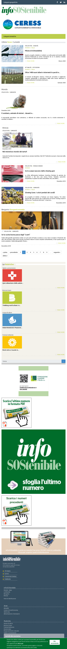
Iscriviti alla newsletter (13, 636)
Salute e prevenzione (9, 268)
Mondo (27, 47)
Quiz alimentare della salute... (12, 283)
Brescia (5, 128)
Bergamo (5, 210)
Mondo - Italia (8, 590)
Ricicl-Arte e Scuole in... (10, 350)
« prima (5, 252)
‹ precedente (14, 252)
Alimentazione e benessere (12, 613)
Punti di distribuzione (10, 598)
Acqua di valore (7, 312)
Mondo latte (7, 629)
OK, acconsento (55, 642)
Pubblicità (8, 579)
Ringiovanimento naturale (11, 631)
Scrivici (7, 573)
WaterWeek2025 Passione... (12, 327)
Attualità (28, 67)
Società (35, 45)
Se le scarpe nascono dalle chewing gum (40, 171)
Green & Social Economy (11, 610)
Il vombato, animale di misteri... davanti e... (17, 113)
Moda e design (38, 166)
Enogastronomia (17, 210)
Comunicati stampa (10, 576)
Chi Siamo (8, 571)
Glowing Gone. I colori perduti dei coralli (40, 192)
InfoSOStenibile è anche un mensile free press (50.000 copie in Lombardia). (33, 550)
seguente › (57, 252)
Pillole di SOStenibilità (33, 51)
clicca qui (20, 643)
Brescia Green (6, 290)
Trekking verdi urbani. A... (11, 305)
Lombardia (7, 592)
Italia (33, 47)
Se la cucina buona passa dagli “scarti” (15, 235)
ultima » (5, 256)
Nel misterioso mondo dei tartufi (14, 152)
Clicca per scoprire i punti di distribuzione (33, 552)
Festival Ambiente (7, 335)
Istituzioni (36, 67)
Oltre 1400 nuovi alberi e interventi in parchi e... (42, 72)
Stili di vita (28, 45)
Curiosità (13, 92)
